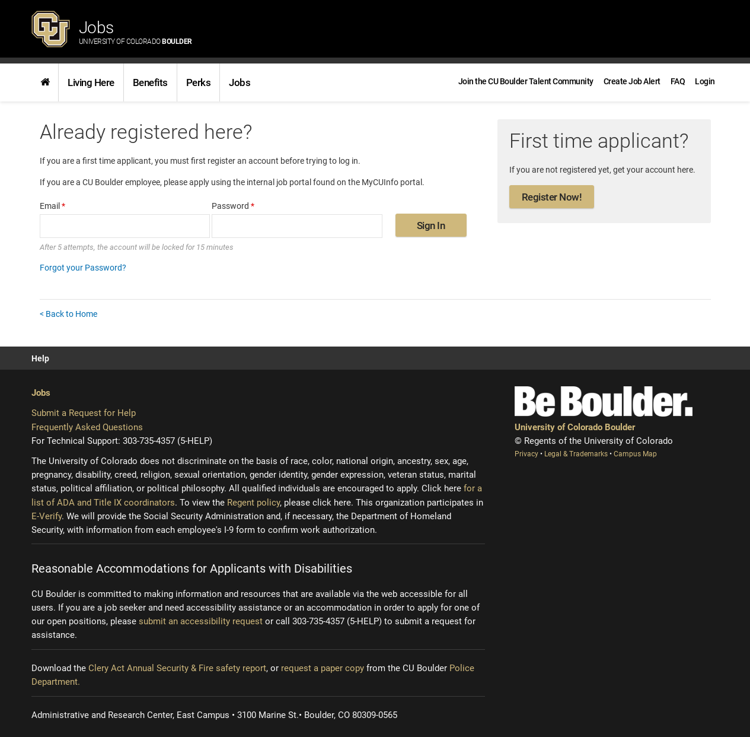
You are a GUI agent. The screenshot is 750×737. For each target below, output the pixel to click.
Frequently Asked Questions (87, 427)
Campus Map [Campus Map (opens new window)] (635, 454)
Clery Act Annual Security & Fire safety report (177, 668)
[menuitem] (705, 81)
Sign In (431, 225)
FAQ (678, 81)
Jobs (135, 32)
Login (705, 81)
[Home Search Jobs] (45, 82)
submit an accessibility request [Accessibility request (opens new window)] (201, 621)
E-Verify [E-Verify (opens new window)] (46, 516)
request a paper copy (322, 668)
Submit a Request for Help (83, 413)
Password (233, 206)
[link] (45, 82)
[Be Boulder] (603, 401)
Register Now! (552, 197)
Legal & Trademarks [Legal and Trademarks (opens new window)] (576, 454)
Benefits (150, 82)
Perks (198, 82)
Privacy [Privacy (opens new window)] (527, 454)
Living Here (91, 82)
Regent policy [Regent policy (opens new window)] (253, 502)
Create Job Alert (632, 81)
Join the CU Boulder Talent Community (525, 81)
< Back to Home (68, 314)
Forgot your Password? (83, 267)
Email (52, 206)
